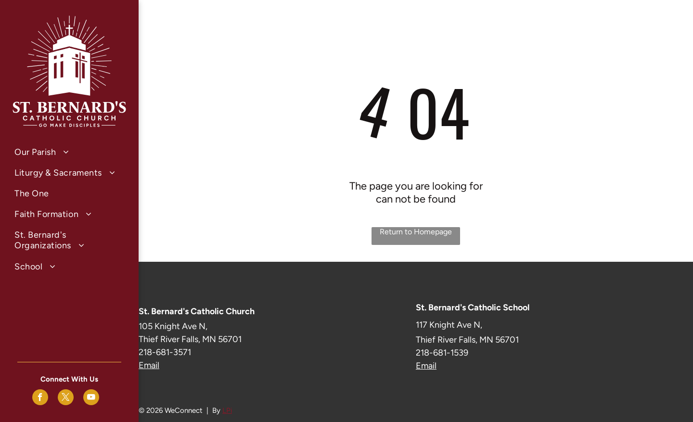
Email (149, 365)
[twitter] (66, 398)
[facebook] (40, 398)
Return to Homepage (416, 231)
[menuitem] (69, 151)
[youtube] (91, 398)
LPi (227, 410)
